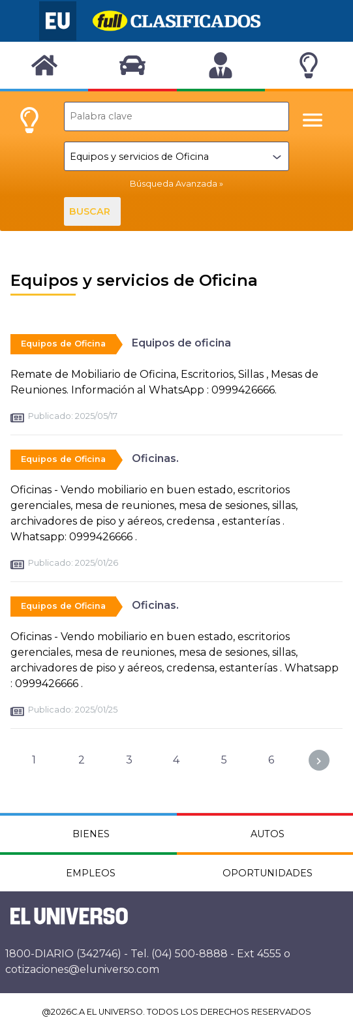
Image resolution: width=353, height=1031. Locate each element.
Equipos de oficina (181, 343)
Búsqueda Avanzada (173, 184)
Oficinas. (155, 458)
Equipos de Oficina (63, 343)
